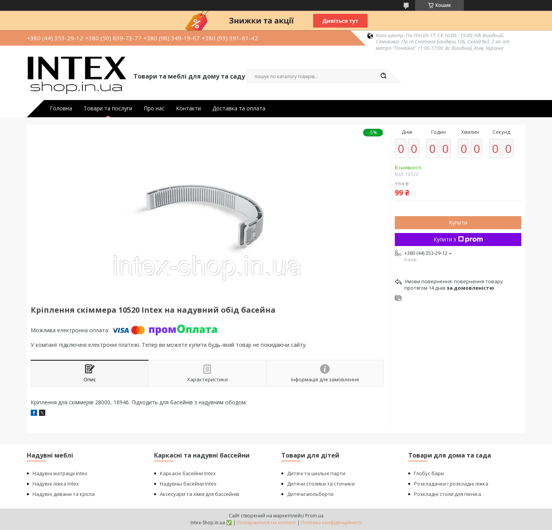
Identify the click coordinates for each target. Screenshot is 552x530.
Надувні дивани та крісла (64, 494)
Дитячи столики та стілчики (321, 483)
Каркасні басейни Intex (188, 473)
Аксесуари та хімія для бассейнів (199, 494)
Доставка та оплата (238, 108)
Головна (61, 108)
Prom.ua (314, 515)
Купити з (458, 239)
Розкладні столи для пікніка (447, 494)
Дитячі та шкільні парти (316, 473)
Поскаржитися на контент (266, 522)
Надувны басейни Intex (188, 483)
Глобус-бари (429, 473)
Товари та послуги (108, 108)
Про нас (154, 108)
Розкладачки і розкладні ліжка (451, 483)
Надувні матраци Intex (60, 473)
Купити (458, 222)
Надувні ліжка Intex (56, 483)
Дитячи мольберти (310, 494)
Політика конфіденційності (331, 522)
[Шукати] (383, 76)
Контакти (188, 108)
